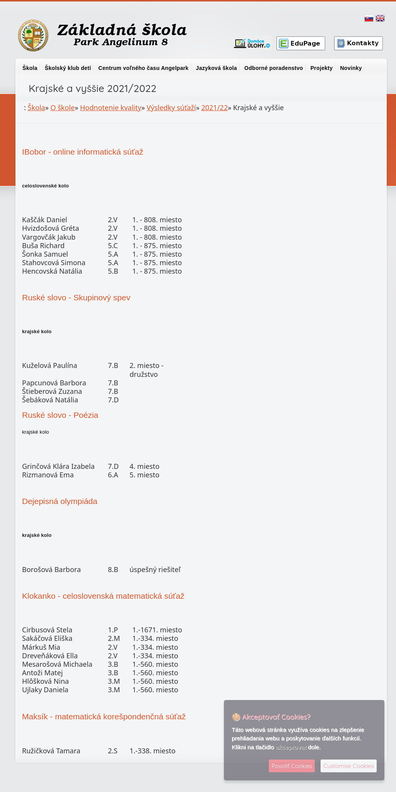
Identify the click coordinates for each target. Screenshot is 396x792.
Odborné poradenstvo (273, 68)
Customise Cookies (348, 766)
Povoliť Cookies (291, 766)
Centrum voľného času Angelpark (143, 68)
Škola (30, 68)
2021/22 (214, 107)
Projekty (322, 68)
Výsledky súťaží (171, 107)
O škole (63, 107)
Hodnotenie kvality (110, 107)
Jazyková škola (216, 68)
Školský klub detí (68, 68)
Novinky (351, 68)
